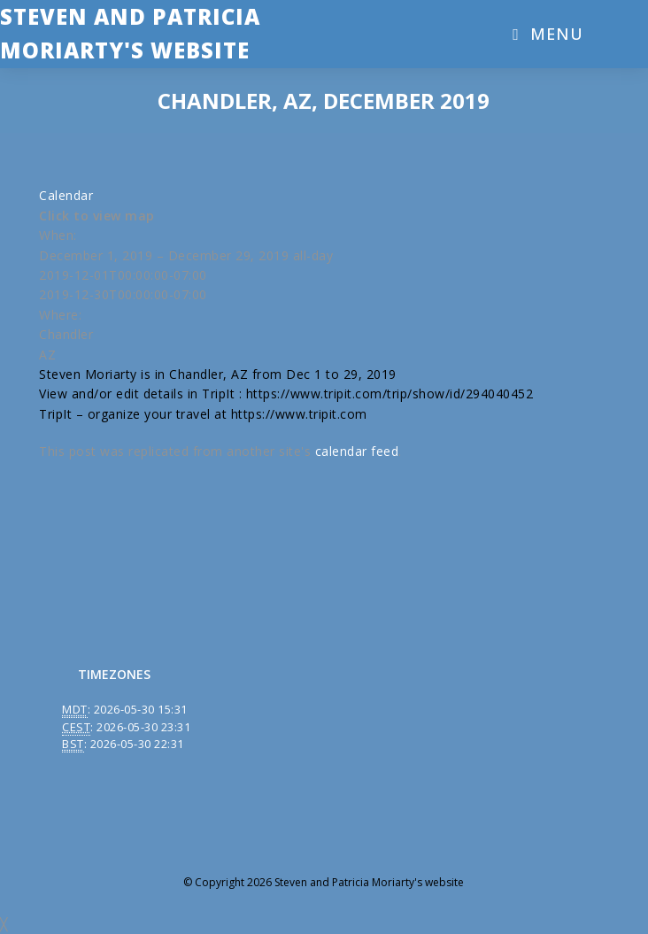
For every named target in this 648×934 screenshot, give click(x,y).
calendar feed (357, 451)
